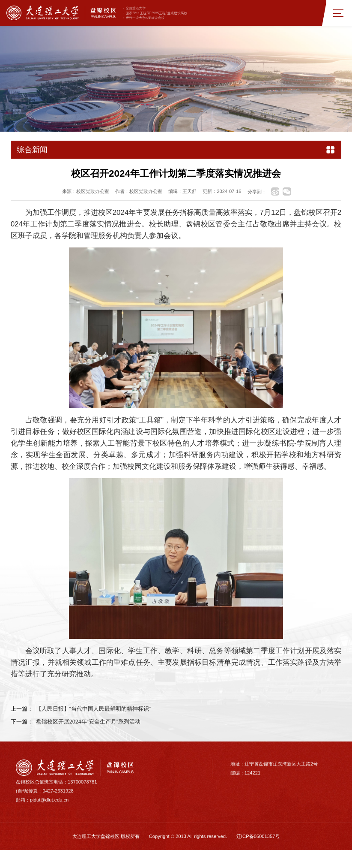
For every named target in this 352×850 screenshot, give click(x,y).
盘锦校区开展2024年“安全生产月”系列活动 (88, 722)
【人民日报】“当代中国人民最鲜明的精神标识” (93, 709)
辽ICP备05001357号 (258, 836)
